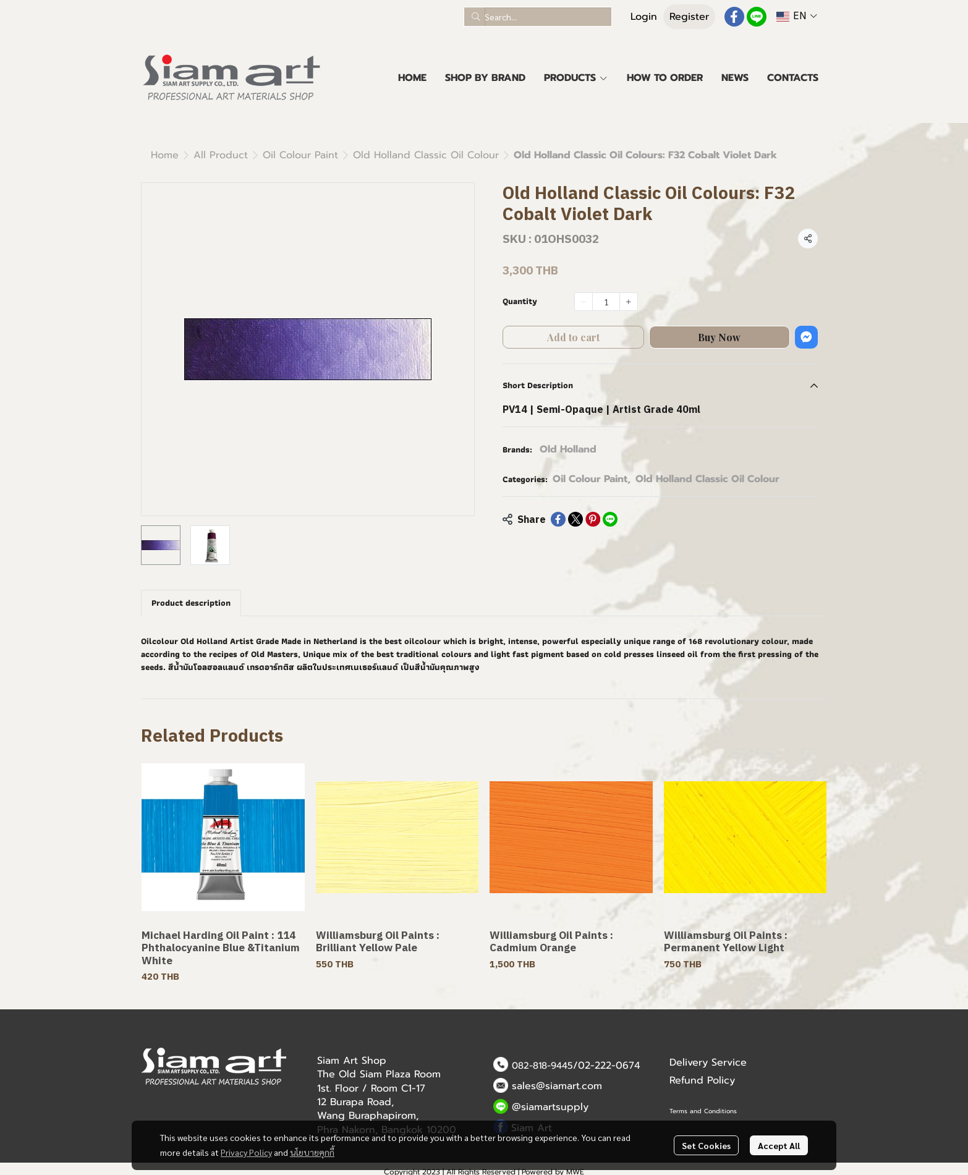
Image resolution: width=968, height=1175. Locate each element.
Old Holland (568, 449)
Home (165, 155)
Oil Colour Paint (300, 155)
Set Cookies (706, 1145)
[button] (538, 17)
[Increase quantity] (628, 301)
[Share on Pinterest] (592, 519)
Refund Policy (702, 1080)
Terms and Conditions (703, 1111)
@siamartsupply (550, 1107)
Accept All (779, 1145)
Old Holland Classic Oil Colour (426, 155)
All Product (220, 155)
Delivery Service (708, 1062)
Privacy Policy (246, 1152)
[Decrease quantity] (583, 301)
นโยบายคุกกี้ (312, 1152)
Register (689, 16)
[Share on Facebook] (558, 519)
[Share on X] (575, 519)
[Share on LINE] (610, 519)
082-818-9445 (542, 1065)
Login (643, 16)
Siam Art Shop (351, 1060)
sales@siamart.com (557, 1086)
